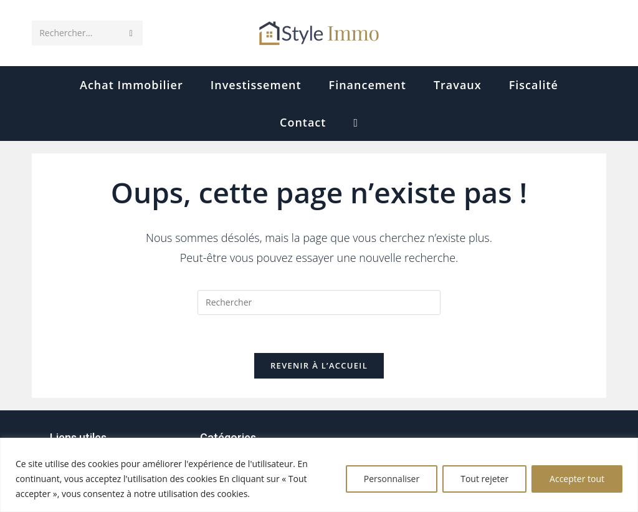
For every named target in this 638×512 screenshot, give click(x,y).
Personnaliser (391, 479)
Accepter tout (577, 479)
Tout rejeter (484, 479)
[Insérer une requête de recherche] (319, 302)
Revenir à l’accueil (319, 365)
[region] (319, 475)
